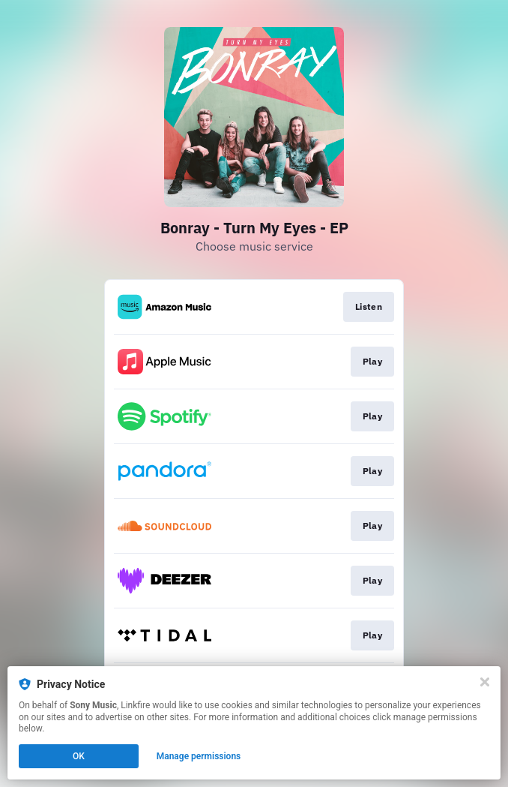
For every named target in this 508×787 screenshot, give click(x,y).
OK (79, 756)
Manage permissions (199, 756)
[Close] (485, 682)
